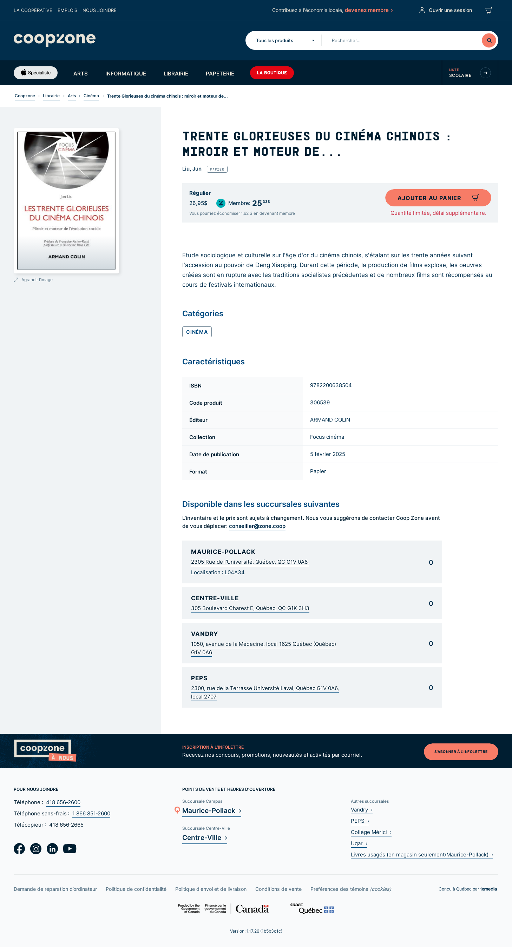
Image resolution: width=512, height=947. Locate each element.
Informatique (125, 73)
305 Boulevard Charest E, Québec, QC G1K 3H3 (250, 608)
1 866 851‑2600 (91, 813)
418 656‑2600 (63, 802)
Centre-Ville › (204, 837)
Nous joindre (100, 10)
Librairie (176, 73)
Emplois (67, 10)
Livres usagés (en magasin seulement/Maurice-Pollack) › (422, 854)
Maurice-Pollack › (211, 810)
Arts (80, 73)
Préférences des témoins (350, 889)
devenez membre (367, 10)
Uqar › (359, 843)
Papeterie (220, 73)
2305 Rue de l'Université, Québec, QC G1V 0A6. (250, 561)
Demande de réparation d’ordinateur (55, 889)
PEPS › (360, 821)
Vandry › (362, 809)
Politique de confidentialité (136, 889)
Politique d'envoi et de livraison (211, 889)
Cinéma (91, 96)
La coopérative (33, 10)
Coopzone (25, 96)
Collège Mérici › (371, 832)
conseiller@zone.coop (257, 526)
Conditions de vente (278, 889)
